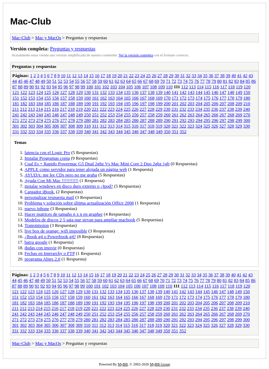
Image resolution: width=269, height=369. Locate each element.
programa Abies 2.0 (42, 259)
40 (234, 75)
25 (148, 75)
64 (128, 81)
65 (134, 81)
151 (15, 97)
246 (55, 114)
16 (97, 75)
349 (159, 131)
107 (145, 86)
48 (37, 81)
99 (83, 86)
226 (135, 109)
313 (111, 125)
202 (183, 103)
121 (15, 92)
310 (87, 125)
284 (119, 120)
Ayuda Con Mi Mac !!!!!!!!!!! (51, 180)
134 (119, 92)
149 (238, 92)
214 (39, 109)
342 (103, 131)
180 (246, 97)
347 (143, 131)
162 (103, 97)
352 (183, 131)
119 (239, 86)
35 (205, 75)
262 (183, 114)
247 (63, 114)
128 (71, 92)
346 (135, 131)
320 (167, 125)
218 (71, 109)
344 (119, 131)
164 (119, 97)
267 (223, 114)
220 (87, 109)
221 (95, 109)
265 (207, 114)
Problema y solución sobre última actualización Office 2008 (79, 203)
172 (183, 97)
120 (247, 86)
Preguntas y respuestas (72, 48)
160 (87, 97)
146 (215, 92)
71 (168, 81)
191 (95, 103)
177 (223, 97)
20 (120, 75)
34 (199, 75)
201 (175, 103)
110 (169, 86)
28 (165, 75)
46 (26, 81)
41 (239, 75)
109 (161, 86)
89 (26, 86)
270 (246, 114)
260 (167, 114)
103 (113, 86)
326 (214, 125)
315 (127, 125)
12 (74, 75)
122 (23, 92)
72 (174, 81)
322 (182, 125)
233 (190, 109)
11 (69, 75)
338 (71, 131)
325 (207, 125)
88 (20, 86)
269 (238, 114)
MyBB (122, 364)
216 (55, 109)
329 (238, 125)
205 (207, 103)
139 (159, 92)
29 (171, 75)
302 (23, 125)
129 (79, 92)
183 (31, 103)
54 (71, 81)
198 (151, 103)
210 (246, 103)
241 (15, 114)
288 (151, 120)
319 (159, 125)
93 (49, 86)
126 (55, 92)
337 (63, 131)
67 (145, 81)
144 (198, 92)
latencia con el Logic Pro (47, 152)
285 (127, 120)
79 (214, 81)
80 (219, 81)
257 (143, 114)
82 (231, 81)
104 (121, 86)
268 (230, 114)
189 (79, 103)
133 (111, 92)
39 (228, 75)
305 (47, 125)
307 (63, 125)
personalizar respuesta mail (49, 197)
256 (135, 114)
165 (127, 97)
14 (85, 75)
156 (55, 97)
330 (246, 125)
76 (196, 81)
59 (100, 81)
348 (151, 131)
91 (37, 86)
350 (167, 131)
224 (119, 109)
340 (87, 131)
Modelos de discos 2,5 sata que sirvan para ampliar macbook (80, 219)
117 (223, 86)
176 (215, 97)
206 (215, 103)
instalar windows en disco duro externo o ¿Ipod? (69, 186)
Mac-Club (30, 21)
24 (142, 75)
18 (108, 75)
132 (103, 92)
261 (175, 114)
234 (198, 109)
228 (150, 109)
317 (143, 125)
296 (215, 120)
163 (111, 97)
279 (79, 120)
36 (211, 75)
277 (63, 120)
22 (131, 75)
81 (225, 81)
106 (137, 86)
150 (246, 92)
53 (65, 81)
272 (23, 120)
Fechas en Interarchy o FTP (50, 253)
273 (31, 120)
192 (103, 103)
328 (230, 125)
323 (190, 125)
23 (136, 75)
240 (246, 109)
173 (191, 97)
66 (140, 81)
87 (14, 86)
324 (198, 125)
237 (222, 109)
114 (200, 86)
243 (31, 114)
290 (167, 120)
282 (103, 120)
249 (79, 114)
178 (230, 97)
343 (111, 131)
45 (20, 81)
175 (207, 97)
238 (230, 109)
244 (39, 114)
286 (135, 120)
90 (31, 86)
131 (95, 92)
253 (111, 114)
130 (87, 92)
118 (231, 86)
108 (153, 86)
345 (127, 131)
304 (39, 125)
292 (183, 120)
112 (184, 86)
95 (60, 86)
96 (65, 86)
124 (39, 92)
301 (15, 125)
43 (250, 75)
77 (202, 81)
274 (39, 120)
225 (127, 109)
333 (31, 131)
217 (63, 109)
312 (103, 125)
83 (236, 81)
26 (154, 75)
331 (15, 131)
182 (23, 103)
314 (119, 125)
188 (71, 103)
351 (175, 131)
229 (159, 109)
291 (175, 120)
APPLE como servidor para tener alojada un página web (76, 169)
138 (151, 92)
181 (15, 103)
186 (55, 103)
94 (54, 86)
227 (143, 109)
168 (151, 97)
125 (47, 92)
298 (230, 120)
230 (167, 109)
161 (95, 97)
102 (105, 86)
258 (151, 114)
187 (63, 103)
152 (23, 97)
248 (71, 114)
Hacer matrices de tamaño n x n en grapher (64, 214)
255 (127, 114)
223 (111, 109)
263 (191, 114)
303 (31, 125)
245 (47, 114)
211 (15, 109)
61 (111, 81)
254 (119, 114)
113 (192, 86)
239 (238, 109)
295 (207, 120)
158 (71, 97)
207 (223, 103)
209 (238, 103)
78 (208, 81)
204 (198, 103)
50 (49, 81)
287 (143, 120)
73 (179, 81)
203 (191, 103)
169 (159, 97)
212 (23, 109)
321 (175, 125)
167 (143, 97)
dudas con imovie (41, 247)
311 (95, 125)
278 (71, 120)
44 (14, 81)
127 (63, 92)
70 (162, 81)
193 (111, 103)
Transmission (37, 225)
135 (127, 92)
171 (175, 97)
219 (79, 109)
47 (31, 81)
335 (47, 131)
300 (246, 120)
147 (223, 92)
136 (135, 92)
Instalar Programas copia (47, 158)
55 (77, 81)
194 (119, 103)
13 (80, 75)
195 (127, 103)
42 (245, 75)
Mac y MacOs (48, 37)
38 (222, 75)
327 (222, 125)
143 (191, 92)
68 (151, 81)
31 (182, 75)
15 (91, 75)
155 (47, 97)
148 (230, 92)
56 (83, 81)
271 (15, 120)
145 (207, 92)
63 (122, 81)
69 (156, 81)
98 (77, 86)
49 (43, 81)
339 (79, 131)
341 (95, 131)
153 (31, 97)
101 (97, 86)
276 (55, 120)
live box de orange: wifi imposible (56, 231)
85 (248, 81)
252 (103, 114)
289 (159, 120)
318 (150, 125)
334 (39, 131)
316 (135, 125)
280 (87, 120)
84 (242, 81)
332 (23, 131)
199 (159, 103)
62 (117, 81)
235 (207, 109)
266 (215, 114)
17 (103, 75)
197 (143, 103)
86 (253, 81)
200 (167, 103)
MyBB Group (160, 364)
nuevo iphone (37, 208)
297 (223, 120)
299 (238, 120)
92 (43, 86)
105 (129, 86)
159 (79, 97)
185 (47, 103)
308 (71, 125)
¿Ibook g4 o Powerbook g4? (50, 236)
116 (215, 86)
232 (182, 109)
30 (176, 75)
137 (143, 92)
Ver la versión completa (136, 55)
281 (95, 120)
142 (183, 92)
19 (114, 75)
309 (79, 125)
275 (47, 120)
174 (198, 97)
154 (39, 97)
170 (167, 97)
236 (214, 109)
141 (175, 92)
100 (89, 86)
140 (167, 92)
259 (159, 114)
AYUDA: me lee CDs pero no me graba (61, 174)
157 (63, 97)
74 (185, 81)
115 (208, 86)
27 (159, 75)
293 (191, 120)
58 (94, 81)
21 (125, 75)
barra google (36, 242)
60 (105, 81)
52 (60, 81)
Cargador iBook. (40, 191)
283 (111, 120)
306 (55, 125)
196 (135, 103)
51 (54, 81)
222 (103, 109)
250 (87, 114)
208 (230, 103)
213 (31, 109)
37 (216, 75)
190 (87, 103)
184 (39, 103)
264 (198, 114)
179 (238, 97)
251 (95, 114)
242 (23, 114)
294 (198, 120)
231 (175, 109)
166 (135, 97)
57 (88, 81)
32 (188, 75)
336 (55, 131)
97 (71, 86)
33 (194, 75)
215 (47, 109)
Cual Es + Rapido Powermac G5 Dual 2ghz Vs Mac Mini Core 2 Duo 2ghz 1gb (97, 163)
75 (191, 81)
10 (63, 75)
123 (31, 92)
